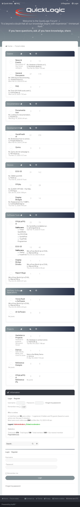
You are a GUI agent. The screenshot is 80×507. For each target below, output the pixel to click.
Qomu (18, 147)
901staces (14, 154)
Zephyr (21, 252)
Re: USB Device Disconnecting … (19, 78)
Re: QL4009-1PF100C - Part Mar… (20, 189)
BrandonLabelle (34, 66)
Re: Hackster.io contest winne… (37, 340)
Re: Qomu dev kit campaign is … (19, 152)
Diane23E (32, 342)
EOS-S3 (18, 171)
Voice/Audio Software (20, 300)
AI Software (20, 312)
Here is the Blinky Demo (35, 354)
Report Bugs (20, 273)
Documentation (13, 104)
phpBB (12, 504)
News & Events (18, 61)
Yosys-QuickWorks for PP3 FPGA (22, 232)
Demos (18, 350)
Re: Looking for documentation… (19, 115)
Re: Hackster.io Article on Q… (37, 65)
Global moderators (33, 424)
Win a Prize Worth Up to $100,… (38, 251)
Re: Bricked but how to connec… (19, 139)
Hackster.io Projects (20, 336)
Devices (10, 165)
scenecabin (14, 92)
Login (10, 398)
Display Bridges (18, 198)
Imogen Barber (15, 141)
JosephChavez (15, 79)
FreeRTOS (22, 255)
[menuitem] (17, 3)
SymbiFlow (22, 237)
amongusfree (34, 228)
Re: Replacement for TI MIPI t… (19, 202)
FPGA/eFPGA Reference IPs (20, 378)
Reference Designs (19, 364)
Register (17, 398)
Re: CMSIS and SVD (15, 176)
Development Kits (14, 128)
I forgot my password (52, 403)
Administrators (19, 424)
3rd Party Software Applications (15, 291)
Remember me (14, 407)
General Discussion (19, 74)
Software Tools (13, 215)
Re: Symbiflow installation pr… (37, 226)
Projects (10, 329)
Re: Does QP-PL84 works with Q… (20, 91)
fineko (12, 178)
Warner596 (33, 253)
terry (30, 356)
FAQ (17, 86)
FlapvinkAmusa (13, 435)
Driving (12, 191)
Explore (10, 54)
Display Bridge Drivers (18, 262)
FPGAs (18, 184)
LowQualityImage (16, 204)
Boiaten (13, 117)
